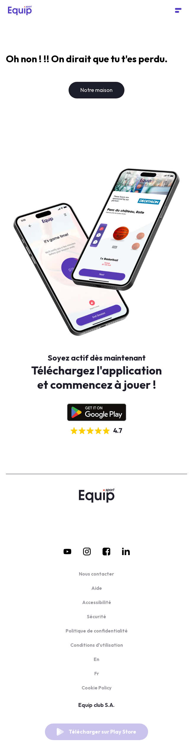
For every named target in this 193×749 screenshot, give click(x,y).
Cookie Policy (96, 688)
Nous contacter (96, 574)
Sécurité (96, 616)
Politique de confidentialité (97, 631)
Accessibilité (96, 602)
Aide (96, 588)
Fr (96, 673)
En (96, 659)
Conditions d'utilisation (96, 645)
